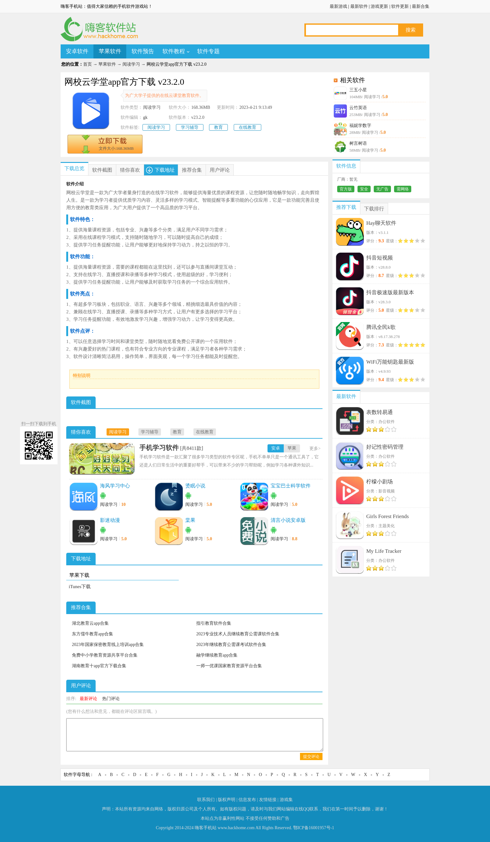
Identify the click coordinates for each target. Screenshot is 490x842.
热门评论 (111, 698)
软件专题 (208, 51)
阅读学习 (131, 64)
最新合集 (420, 6)
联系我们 (206, 799)
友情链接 (268, 799)
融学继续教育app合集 (217, 655)
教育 (218, 127)
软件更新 (400, 6)
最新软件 (359, 6)
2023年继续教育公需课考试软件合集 (231, 644)
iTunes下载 (80, 586)
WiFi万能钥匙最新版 (390, 362)
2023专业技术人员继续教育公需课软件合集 (237, 634)
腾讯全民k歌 (381, 327)
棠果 (190, 520)
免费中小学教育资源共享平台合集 (105, 655)
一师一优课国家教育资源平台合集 (229, 665)
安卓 (275, 448)
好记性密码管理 (384, 447)
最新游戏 (338, 6)
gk (145, 117)
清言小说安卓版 (288, 520)
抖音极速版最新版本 (390, 292)
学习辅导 (189, 127)
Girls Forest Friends (387, 516)
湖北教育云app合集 (90, 623)
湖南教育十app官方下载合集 (99, 665)
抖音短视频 (379, 258)
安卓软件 (77, 51)
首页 (87, 64)
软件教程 (173, 51)
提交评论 (311, 756)
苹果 (292, 448)
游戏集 (286, 799)
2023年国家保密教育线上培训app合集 (108, 644)
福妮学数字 (360, 125)
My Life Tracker (383, 551)
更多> (315, 448)
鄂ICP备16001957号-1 (313, 827)
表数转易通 (379, 412)
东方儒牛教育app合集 (92, 634)
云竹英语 (358, 107)
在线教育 (247, 127)
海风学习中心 (115, 485)
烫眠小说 (195, 485)
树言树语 (358, 143)
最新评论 (88, 698)
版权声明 (226, 799)
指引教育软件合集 (213, 623)
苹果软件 (110, 51)
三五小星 (358, 90)
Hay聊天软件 (381, 223)
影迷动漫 (110, 520)
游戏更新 (379, 6)
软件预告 (143, 51)
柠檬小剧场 (379, 482)
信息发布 (247, 799)
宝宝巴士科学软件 (291, 485)
